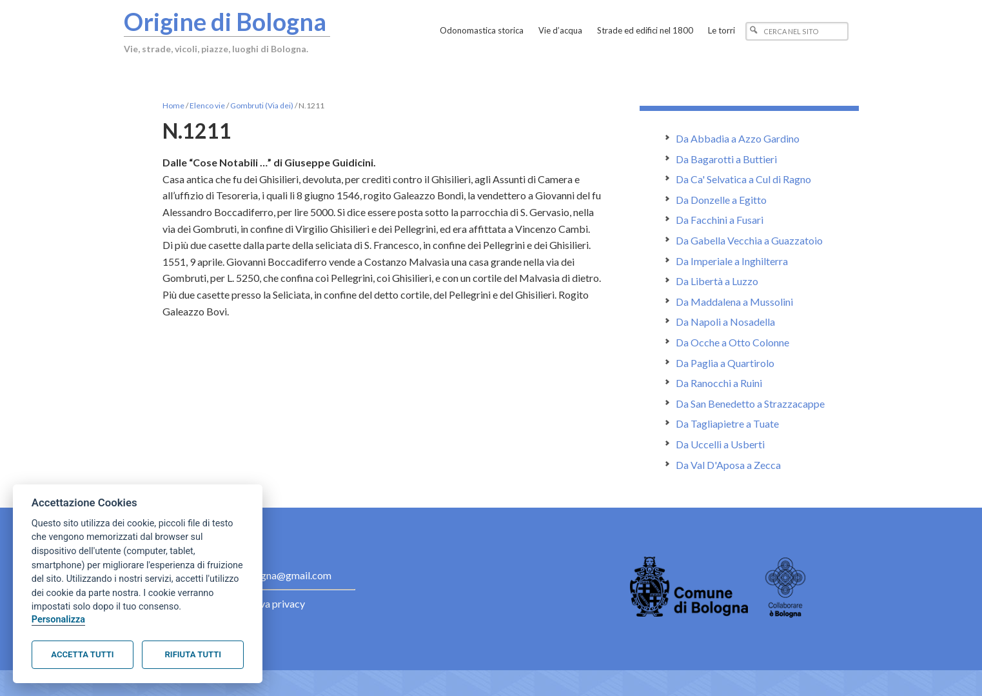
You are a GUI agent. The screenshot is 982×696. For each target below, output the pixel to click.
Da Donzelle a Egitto (721, 200)
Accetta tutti (82, 654)
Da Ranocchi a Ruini (719, 383)
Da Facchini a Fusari (719, 220)
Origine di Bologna (225, 21)
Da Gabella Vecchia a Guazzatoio (749, 240)
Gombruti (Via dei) (261, 105)
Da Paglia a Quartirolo (725, 363)
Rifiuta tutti (193, 654)
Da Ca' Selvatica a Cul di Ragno (743, 179)
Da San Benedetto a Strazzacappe (750, 403)
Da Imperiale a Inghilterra (732, 261)
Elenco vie (207, 105)
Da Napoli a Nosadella (725, 321)
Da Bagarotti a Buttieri (726, 159)
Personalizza (58, 619)
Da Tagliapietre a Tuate (727, 423)
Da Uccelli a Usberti (720, 444)
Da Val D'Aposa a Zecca (728, 465)
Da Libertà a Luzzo (717, 281)
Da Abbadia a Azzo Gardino (738, 138)
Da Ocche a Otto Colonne (732, 342)
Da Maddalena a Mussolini (734, 301)
